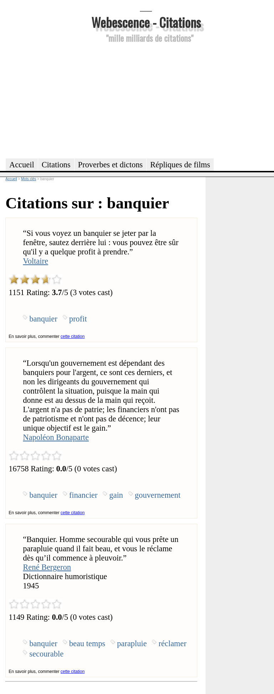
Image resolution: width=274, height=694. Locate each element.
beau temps (87, 643)
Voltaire (35, 261)
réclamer (172, 643)
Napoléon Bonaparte (56, 437)
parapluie (132, 643)
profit (78, 318)
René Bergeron (47, 567)
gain (116, 495)
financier (83, 495)
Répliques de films (180, 164)
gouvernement (158, 495)
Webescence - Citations (146, 21)
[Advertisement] (146, 100)
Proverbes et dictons (110, 164)
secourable (46, 653)
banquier (43, 318)
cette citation (73, 336)
